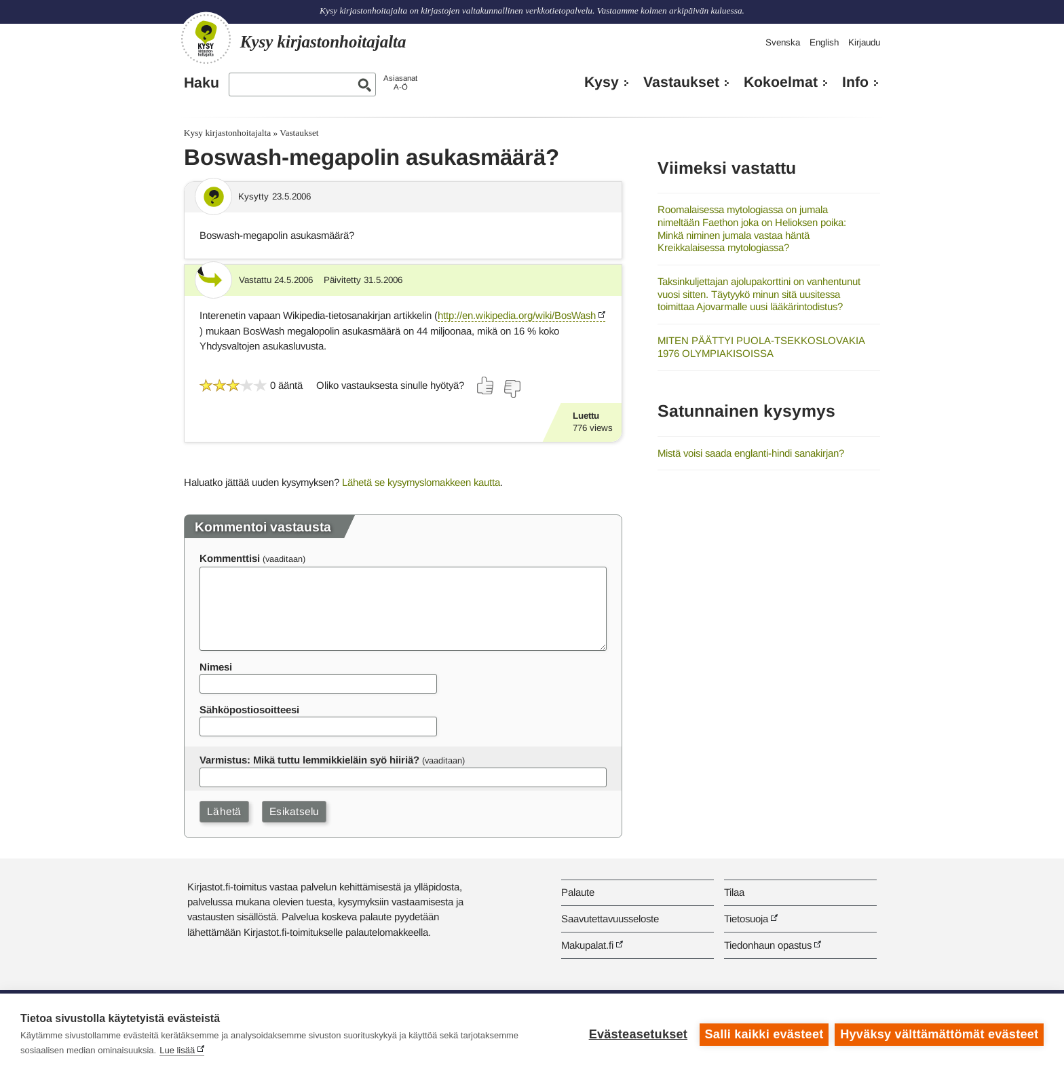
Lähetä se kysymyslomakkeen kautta (421, 482)
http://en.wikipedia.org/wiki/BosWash (517, 315)
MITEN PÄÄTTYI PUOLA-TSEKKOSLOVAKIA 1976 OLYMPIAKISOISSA (761, 347)
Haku (201, 83)
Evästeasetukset (637, 1034)
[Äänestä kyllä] (486, 385)
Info (855, 82)
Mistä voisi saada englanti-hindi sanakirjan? (751, 453)
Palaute (577, 892)
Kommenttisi (230, 558)
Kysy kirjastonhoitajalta (227, 133)
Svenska (782, 42)
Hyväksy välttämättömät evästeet (939, 1034)
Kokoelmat (781, 82)
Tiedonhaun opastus (768, 945)
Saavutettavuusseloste (610, 918)
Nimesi (216, 667)
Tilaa (734, 892)
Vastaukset (681, 82)
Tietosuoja (746, 918)
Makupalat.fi (587, 945)
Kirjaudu (864, 42)
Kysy (601, 82)
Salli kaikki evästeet (763, 1034)
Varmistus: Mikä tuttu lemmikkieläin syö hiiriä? (309, 760)
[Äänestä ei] (511, 389)
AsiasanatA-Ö (400, 82)
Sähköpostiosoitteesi (249, 709)
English (824, 42)
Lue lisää (177, 1050)
